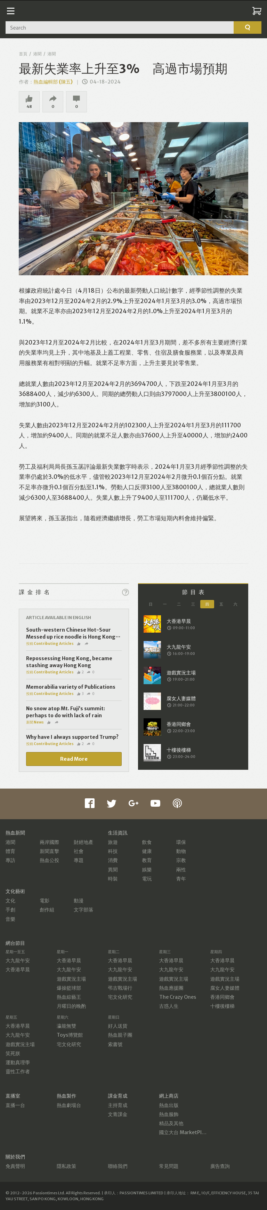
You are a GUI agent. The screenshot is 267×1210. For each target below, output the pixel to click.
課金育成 (117, 1096)
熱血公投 (49, 860)
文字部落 (83, 910)
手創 (10, 910)
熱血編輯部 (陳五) (53, 82)
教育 (147, 860)
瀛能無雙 (66, 1026)
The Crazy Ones (177, 997)
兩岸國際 (49, 842)
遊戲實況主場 (71, 979)
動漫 (78, 900)
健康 (147, 851)
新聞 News (35, 722)
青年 (181, 879)
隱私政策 (66, 1166)
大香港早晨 (18, 969)
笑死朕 (13, 1053)
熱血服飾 (169, 1114)
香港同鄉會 (222, 997)
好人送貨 (117, 1026)
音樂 (10, 919)
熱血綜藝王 (69, 997)
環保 (181, 842)
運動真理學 (18, 1062)
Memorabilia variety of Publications (70, 687)
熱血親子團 (120, 1035)
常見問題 (169, 1166)
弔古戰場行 (120, 988)
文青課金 (117, 1114)
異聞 (113, 870)
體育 (10, 851)
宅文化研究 (120, 997)
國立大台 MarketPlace (184, 1132)
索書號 (115, 1044)
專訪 (10, 860)
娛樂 (147, 870)
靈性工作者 (18, 1071)
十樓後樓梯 (222, 1006)
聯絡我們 (117, 1166)
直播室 (13, 1096)
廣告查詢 (220, 1166)
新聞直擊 (49, 851)
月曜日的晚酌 (71, 1006)
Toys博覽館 (70, 1035)
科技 (113, 851)
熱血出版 (169, 1105)
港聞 (37, 53)
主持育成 (117, 1105)
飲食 (147, 842)
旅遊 (113, 842)
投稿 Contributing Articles (50, 643)
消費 (113, 860)
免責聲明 (15, 1166)
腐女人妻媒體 (225, 988)
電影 (44, 900)
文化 (10, 900)
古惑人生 (169, 1006)
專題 (78, 860)
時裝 (113, 879)
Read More (74, 759)
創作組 (47, 910)
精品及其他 (171, 1123)
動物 (181, 851)
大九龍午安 (18, 960)
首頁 (23, 53)
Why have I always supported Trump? (72, 737)
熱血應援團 (171, 988)
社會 (78, 851)
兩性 (181, 870)
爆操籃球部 (69, 988)
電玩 (147, 879)
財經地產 (83, 842)
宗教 (181, 860)
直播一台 (15, 1105)
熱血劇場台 (69, 1105)
